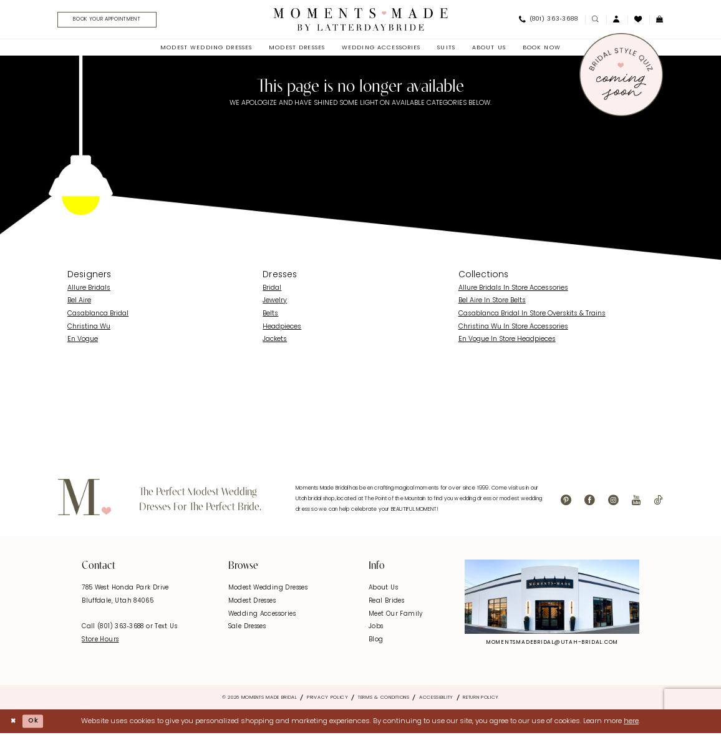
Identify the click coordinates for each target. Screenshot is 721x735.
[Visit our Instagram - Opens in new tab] (613, 502)
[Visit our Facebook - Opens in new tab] (590, 502)
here (631, 722)
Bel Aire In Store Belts (492, 302)
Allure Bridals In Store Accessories (513, 289)
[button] (616, 20)
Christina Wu (88, 328)
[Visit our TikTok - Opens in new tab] (658, 502)
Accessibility (436, 698)
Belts (270, 315)
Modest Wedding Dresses (267, 590)
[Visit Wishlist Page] (638, 20)
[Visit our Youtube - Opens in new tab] (636, 502)
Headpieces (282, 328)
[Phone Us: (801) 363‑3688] (548, 20)
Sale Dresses (247, 628)
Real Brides (386, 603)
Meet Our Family (396, 615)
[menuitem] (109, 20)
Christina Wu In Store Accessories (513, 328)
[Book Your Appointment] (113, 20)
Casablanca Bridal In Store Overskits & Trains (532, 315)
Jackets (275, 341)
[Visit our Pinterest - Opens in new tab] (566, 502)
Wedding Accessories (262, 615)
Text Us (166, 628)
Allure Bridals (88, 289)
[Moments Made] (361, 20)
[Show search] (595, 20)
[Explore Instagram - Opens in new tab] (552, 598)
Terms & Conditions (384, 698)
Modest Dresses (252, 603)
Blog (376, 641)
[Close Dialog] (14, 722)
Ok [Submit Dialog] (36, 722)
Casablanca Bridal (97, 315)
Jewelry (275, 302)
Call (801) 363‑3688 (114, 628)
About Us (383, 590)
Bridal (272, 289)
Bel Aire (79, 302)
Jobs (376, 628)
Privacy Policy (328, 698)
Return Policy (481, 698)
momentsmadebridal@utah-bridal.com (552, 643)
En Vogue (82, 341)
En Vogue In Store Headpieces (507, 341)
